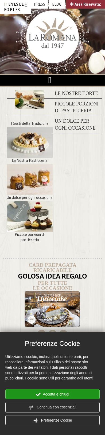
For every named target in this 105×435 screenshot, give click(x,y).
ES (16, 4)
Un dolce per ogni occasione (30, 197)
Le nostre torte (76, 93)
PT (12, 10)
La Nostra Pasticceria (30, 160)
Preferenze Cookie (52, 420)
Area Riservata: (85, 4)
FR (17, 10)
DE (21, 4)
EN (10, 4)
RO (6, 10)
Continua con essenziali (52, 407)
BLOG (56, 4)
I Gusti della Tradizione (30, 123)
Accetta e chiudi (52, 394)
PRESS (39, 4)
